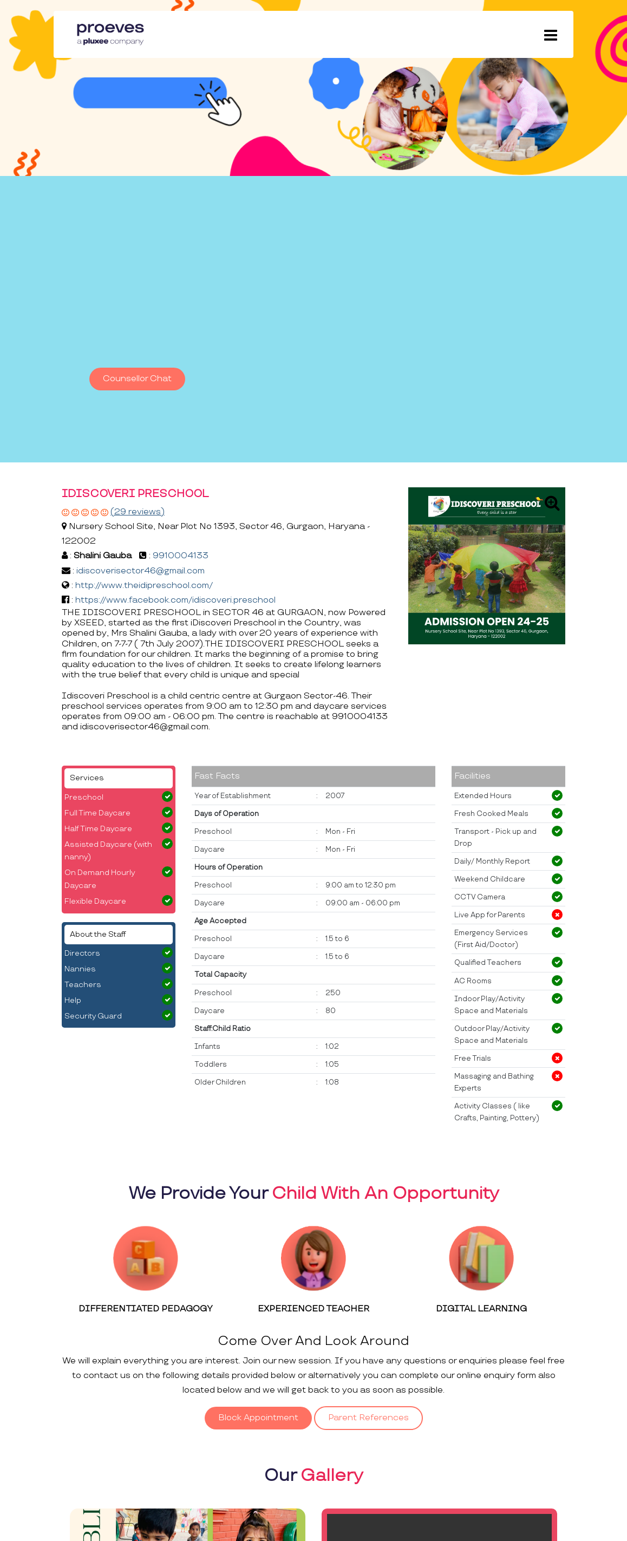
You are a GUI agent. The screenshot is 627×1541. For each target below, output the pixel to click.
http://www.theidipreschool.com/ (144, 585)
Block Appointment (258, 1418)
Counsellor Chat (137, 379)
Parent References (368, 1418)
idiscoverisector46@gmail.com (140, 571)
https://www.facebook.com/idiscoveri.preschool (175, 600)
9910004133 (180, 556)
